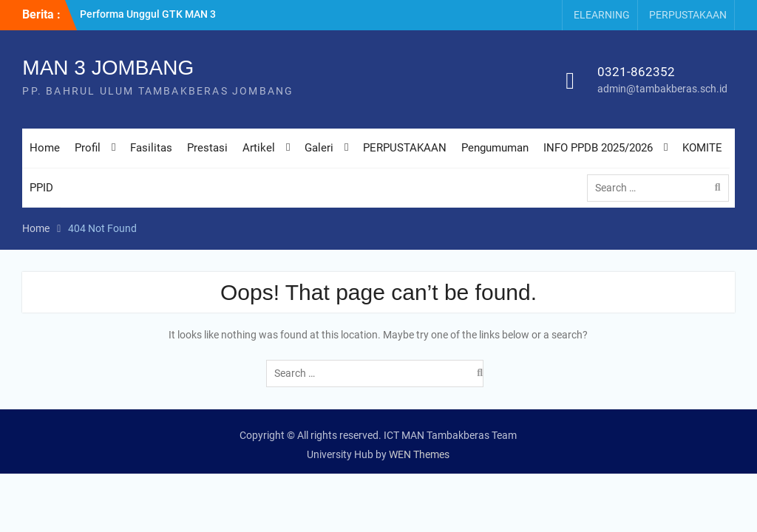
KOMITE (702, 147)
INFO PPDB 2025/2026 (598, 147)
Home (45, 147)
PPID (41, 187)
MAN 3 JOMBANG (108, 67)
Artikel (258, 147)
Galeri (319, 147)
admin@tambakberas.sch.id (662, 89)
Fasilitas (151, 147)
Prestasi (207, 147)
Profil (88, 147)
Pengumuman (495, 147)
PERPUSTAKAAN (688, 15)
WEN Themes (419, 454)
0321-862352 (636, 71)
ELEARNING (602, 15)
